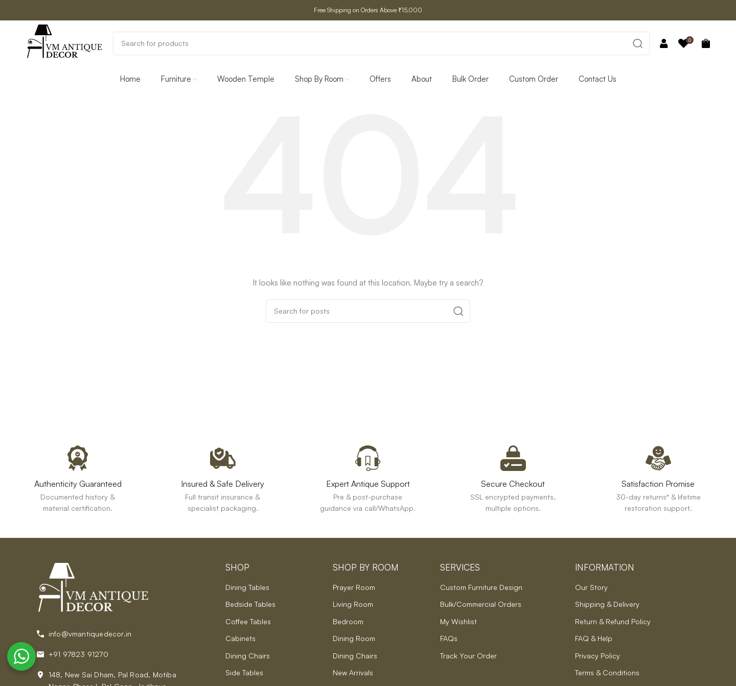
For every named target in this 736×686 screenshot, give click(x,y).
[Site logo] (64, 42)
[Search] (381, 43)
